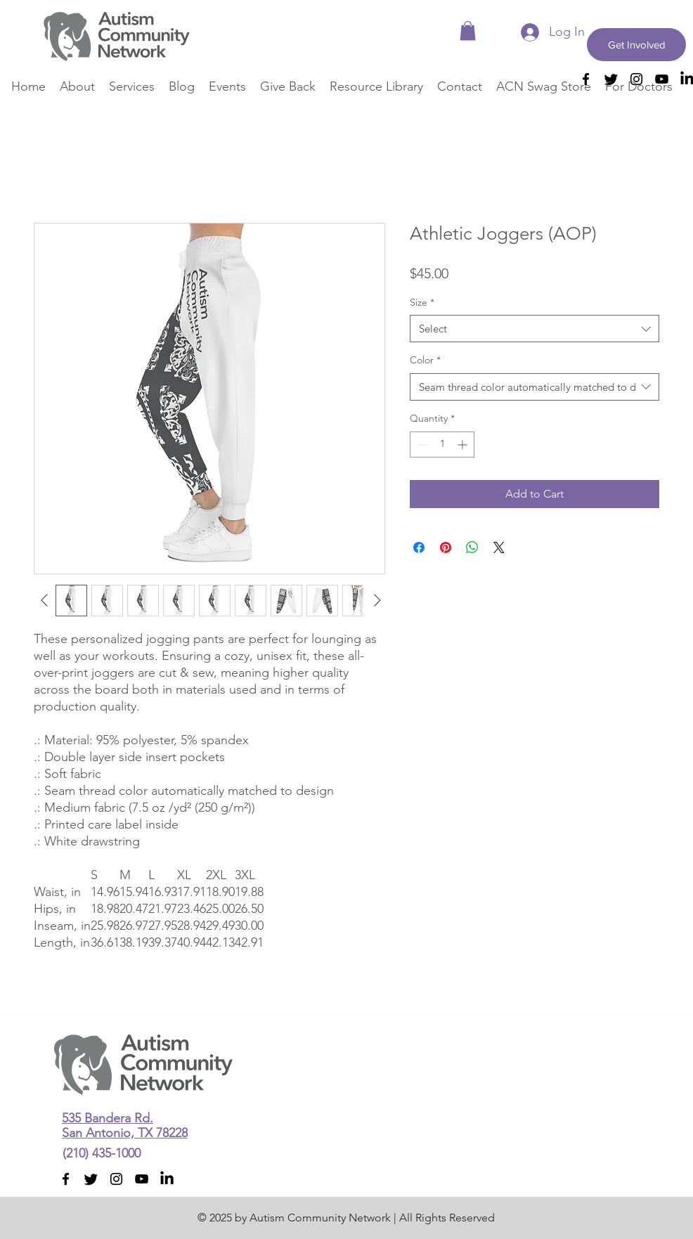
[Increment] (463, 444)
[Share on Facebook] (418, 547)
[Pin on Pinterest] (445, 547)
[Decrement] (420, 444)
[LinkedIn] (167, 1179)
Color (425, 359)
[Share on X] (499, 547)
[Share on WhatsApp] (472, 547)
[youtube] (142, 1179)
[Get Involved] (636, 44)
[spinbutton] (442, 444)
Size (422, 302)
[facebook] (66, 1179)
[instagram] (116, 1179)
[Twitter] (91, 1179)
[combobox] (534, 328)
